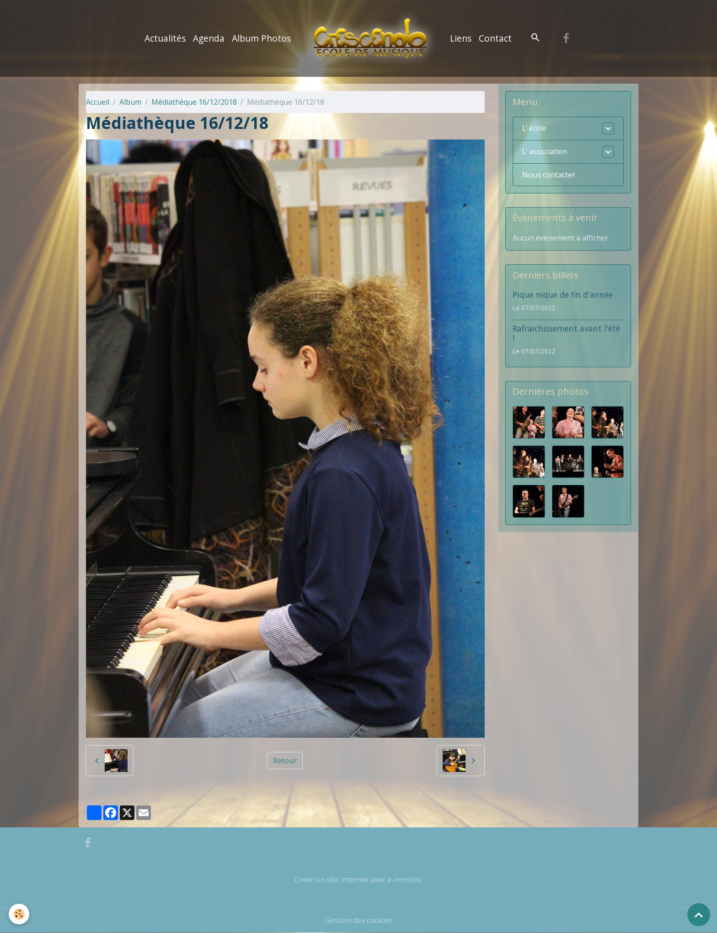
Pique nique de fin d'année (563, 294)
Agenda (209, 38)
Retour (285, 761)
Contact (495, 38)
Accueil (97, 102)
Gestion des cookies (359, 920)
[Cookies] (19, 914)
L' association (545, 152)
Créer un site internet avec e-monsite (358, 879)
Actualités (165, 38)
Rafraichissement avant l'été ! (566, 333)
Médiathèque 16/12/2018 (194, 102)
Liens (460, 38)
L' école (535, 128)
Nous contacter (548, 175)
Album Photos (261, 38)
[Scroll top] (698, 914)
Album (130, 102)
